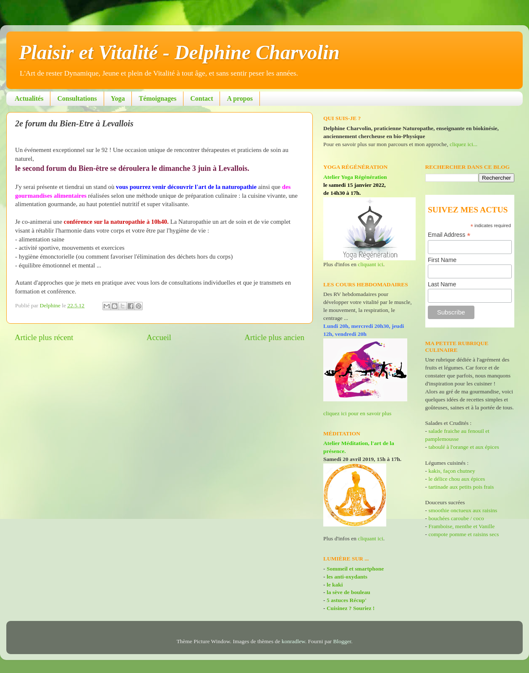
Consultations (77, 98)
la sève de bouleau (348, 592)
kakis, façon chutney (451, 471)
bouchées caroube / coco (456, 518)
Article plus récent (44, 337)
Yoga (118, 98)
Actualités (29, 98)
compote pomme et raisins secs (463, 534)
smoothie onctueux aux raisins (462, 510)
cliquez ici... (463, 144)
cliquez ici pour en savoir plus (357, 413)
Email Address (449, 235)
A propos (240, 98)
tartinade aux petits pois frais (460, 487)
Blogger (342, 641)
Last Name (442, 284)
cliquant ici (370, 264)
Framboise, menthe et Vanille (461, 526)
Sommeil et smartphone (355, 569)
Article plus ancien (274, 337)
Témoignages (157, 98)
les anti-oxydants (347, 576)
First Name (442, 260)
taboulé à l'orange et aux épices (463, 447)
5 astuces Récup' (347, 600)
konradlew (293, 641)
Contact (201, 98)
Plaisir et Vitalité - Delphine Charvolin (179, 52)
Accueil (159, 337)
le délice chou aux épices (456, 479)
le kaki (335, 584)
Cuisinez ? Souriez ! (350, 608)
